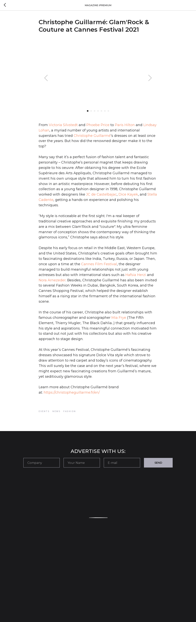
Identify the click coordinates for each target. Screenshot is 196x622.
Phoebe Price (97, 125)
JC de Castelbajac (101, 194)
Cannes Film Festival (99, 264)
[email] (122, 463)
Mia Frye (118, 318)
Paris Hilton (125, 125)
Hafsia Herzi (135, 275)
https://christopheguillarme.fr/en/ (72, 392)
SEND (158, 462)
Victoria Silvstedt (63, 125)
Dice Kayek (128, 194)
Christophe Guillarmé (92, 136)
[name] (82, 463)
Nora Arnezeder (52, 280)
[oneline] (41, 463)
